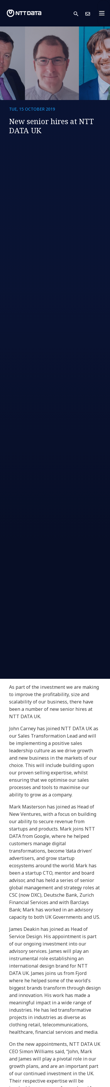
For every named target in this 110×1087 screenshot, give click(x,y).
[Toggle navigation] (103, 13)
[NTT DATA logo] (24, 13)
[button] (79, 13)
